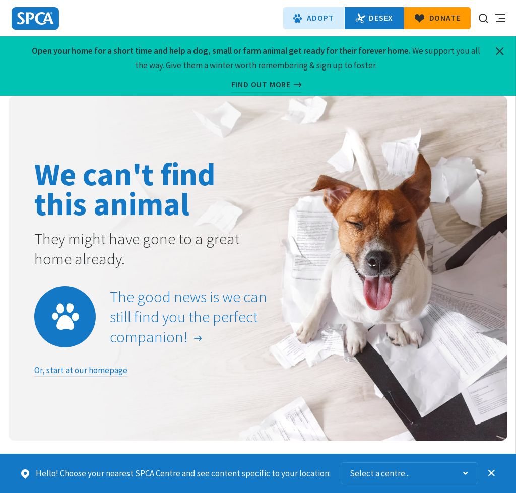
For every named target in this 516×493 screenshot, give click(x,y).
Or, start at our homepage (80, 370)
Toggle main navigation (499, 18)
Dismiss (491, 473)
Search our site (483, 18)
